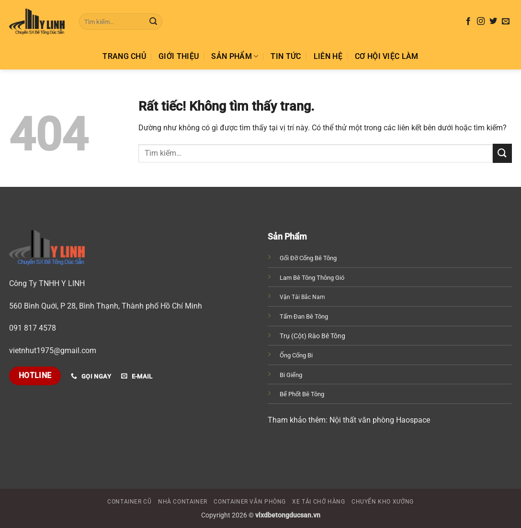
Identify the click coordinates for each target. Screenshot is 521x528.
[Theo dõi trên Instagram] (481, 21)
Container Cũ (129, 501)
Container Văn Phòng (250, 501)
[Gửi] (153, 21)
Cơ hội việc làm (387, 56)
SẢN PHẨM (234, 56)
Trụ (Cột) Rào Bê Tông (312, 336)
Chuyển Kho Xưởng (382, 501)
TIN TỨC (286, 56)
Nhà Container (182, 501)
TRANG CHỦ (124, 56)
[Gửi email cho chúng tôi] (506, 21)
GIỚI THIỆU (179, 56)
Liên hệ (328, 56)
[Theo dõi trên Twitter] (493, 21)
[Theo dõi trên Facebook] (468, 21)
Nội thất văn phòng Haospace (379, 420)
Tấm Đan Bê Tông (304, 316)
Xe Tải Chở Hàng (318, 501)
